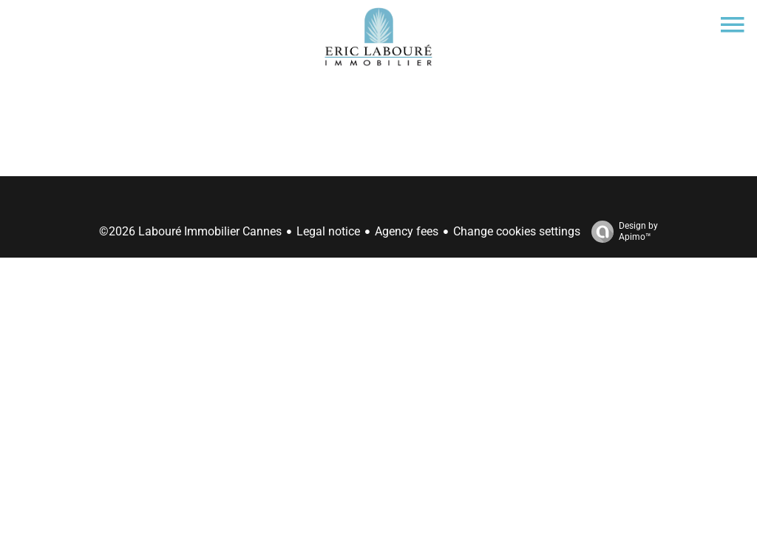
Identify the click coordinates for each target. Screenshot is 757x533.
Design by (621, 232)
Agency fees (406, 231)
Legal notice (328, 231)
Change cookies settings (516, 231)
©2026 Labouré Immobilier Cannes (190, 231)
